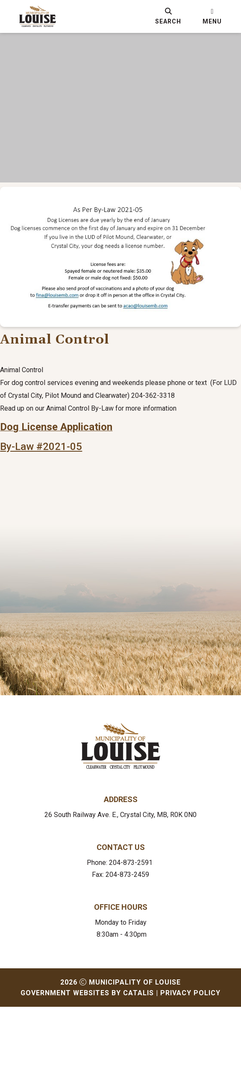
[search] (168, 16)
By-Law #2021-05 (58, 507)
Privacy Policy (190, 1062)
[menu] (212, 16)
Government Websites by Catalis (87, 1062)
